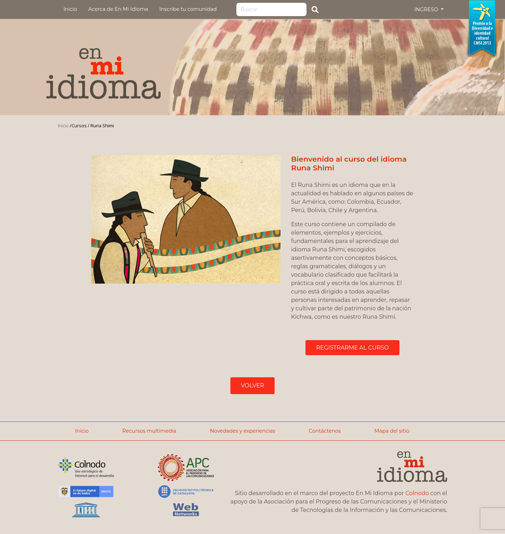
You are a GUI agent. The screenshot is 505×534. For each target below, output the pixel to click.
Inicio (70, 9)
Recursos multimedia (149, 431)
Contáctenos (325, 431)
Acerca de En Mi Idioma (118, 9)
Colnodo (417, 493)
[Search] (271, 9)
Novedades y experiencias (242, 431)
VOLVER (252, 385)
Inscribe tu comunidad (188, 9)
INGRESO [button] (426, 9)
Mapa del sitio (391, 431)
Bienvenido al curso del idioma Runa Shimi (349, 163)
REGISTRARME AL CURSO (352, 347)
